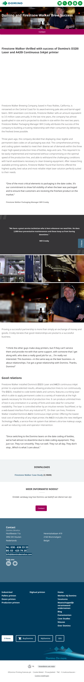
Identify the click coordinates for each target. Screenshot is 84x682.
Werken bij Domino (67, 595)
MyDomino (46, 638)
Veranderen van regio (46, 666)
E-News (7, 638)
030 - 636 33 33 (19, 547)
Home (61, 592)
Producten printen (11, 602)
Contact (42, 32)
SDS (60, 638)
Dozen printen (9, 599)
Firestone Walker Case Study (29, 475)
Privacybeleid (50, 672)
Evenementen (64, 615)
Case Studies (64, 618)
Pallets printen (9, 595)
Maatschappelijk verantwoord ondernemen (66, 605)
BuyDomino (26, 638)
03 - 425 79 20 (18, 550)
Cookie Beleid (38, 672)
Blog (60, 611)
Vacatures (63, 599)
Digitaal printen (37, 592)
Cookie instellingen (42, 676)
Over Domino (64, 625)
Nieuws (61, 622)
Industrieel (7, 592)
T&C (58, 672)
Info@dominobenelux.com (19, 554)
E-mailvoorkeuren (68, 672)
